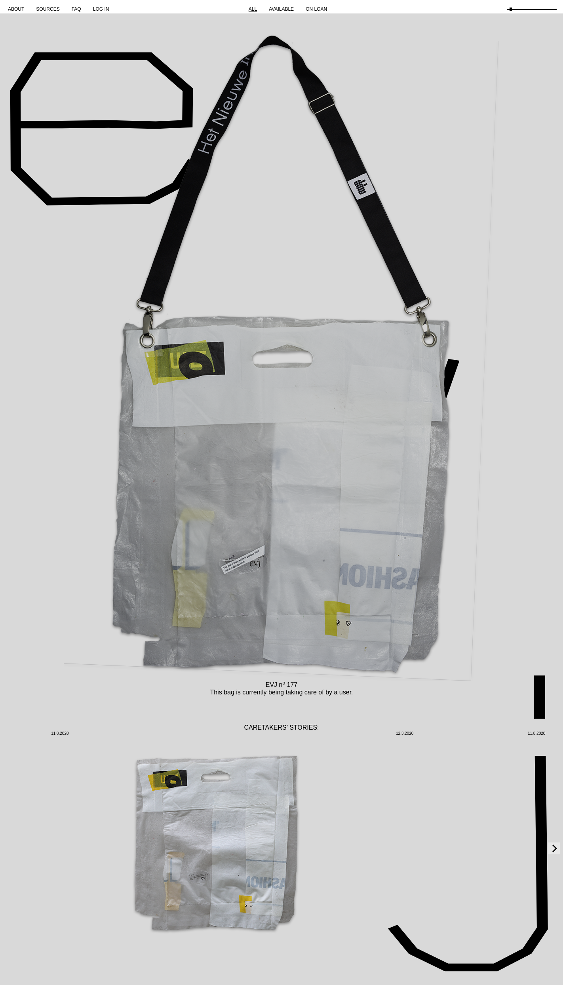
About (16, 9)
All (253, 9)
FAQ (76, 9)
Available (281, 9)
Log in (101, 9)
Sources (47, 9)
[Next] (554, 848)
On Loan (316, 9)
